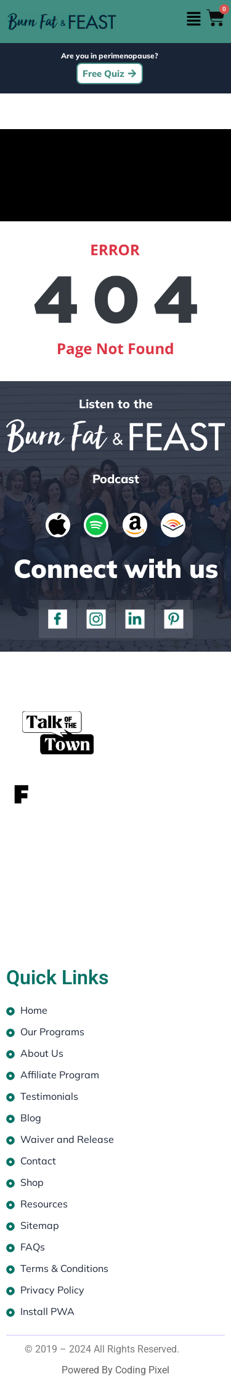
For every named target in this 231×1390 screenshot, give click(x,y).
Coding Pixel (142, 1370)
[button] (194, 19)
